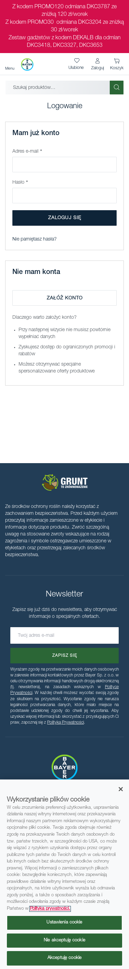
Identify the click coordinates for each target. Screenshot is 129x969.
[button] (97, 64)
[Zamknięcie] (120, 789)
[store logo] (27, 64)
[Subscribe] (64, 655)
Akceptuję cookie (64, 958)
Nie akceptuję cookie (64, 940)
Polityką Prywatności (65, 723)
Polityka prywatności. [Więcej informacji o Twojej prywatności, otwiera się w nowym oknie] (50, 909)
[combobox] (58, 87)
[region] (64, 874)
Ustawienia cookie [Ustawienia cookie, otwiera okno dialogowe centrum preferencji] (64, 922)
